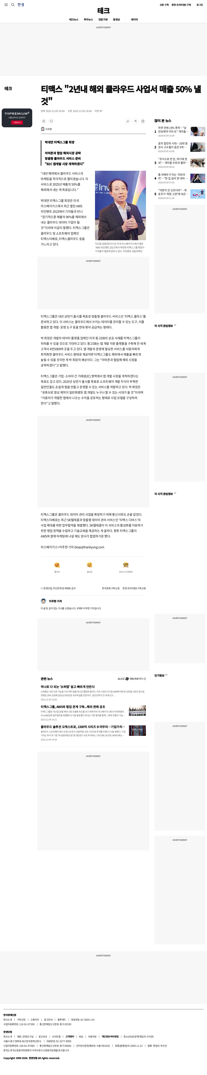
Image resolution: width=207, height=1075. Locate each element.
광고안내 (48, 1019)
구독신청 (21, 1019)
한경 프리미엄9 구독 (181, 4)
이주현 (48, 129)
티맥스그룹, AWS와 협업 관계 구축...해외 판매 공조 (73, 706)
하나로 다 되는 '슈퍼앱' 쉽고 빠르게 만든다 (68, 686)
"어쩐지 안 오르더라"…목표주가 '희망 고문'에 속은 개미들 (172, 194)
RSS (81, 1036)
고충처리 (34, 1019)
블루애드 (62, 1019)
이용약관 (92, 1036)
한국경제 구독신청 (110, 588)
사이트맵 (56, 1036)
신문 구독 (164, 4)
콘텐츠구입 (28, 1036)
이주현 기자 (55, 601)
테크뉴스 (73, 19)
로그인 (199, 4)
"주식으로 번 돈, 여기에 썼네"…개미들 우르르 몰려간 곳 (173, 162)
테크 (103, 10)
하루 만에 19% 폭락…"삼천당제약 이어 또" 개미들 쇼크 (172, 131)
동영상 (116, 19)
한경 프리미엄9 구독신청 (134, 588)
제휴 (19, 1036)
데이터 (134, 19)
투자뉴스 (88, 19)
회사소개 (7, 1019)
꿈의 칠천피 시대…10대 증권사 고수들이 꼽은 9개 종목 (173, 147)
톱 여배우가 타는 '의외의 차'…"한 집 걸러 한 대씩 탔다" (173, 178)
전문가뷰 (103, 19)
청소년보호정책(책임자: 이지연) (139, 1036)
